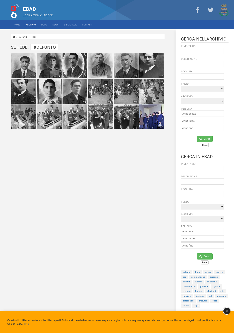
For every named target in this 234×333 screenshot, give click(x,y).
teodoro (186, 291)
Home (17, 24)
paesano (221, 296)
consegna (212, 281)
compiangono (198, 277)
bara (197, 272)
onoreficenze (189, 286)
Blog (44, 24)
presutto (203, 300)
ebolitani (211, 291)
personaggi (188, 300)
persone (214, 277)
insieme (200, 296)
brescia (198, 291)
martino (220, 272)
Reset (204, 145)
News (55, 24)
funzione (187, 296)
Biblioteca (70, 24)
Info (26, 323)
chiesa (208, 272)
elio (222, 291)
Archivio (31, 24)
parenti (186, 281)
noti (210, 296)
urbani (186, 305)
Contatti (87, 24)
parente (204, 286)
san (184, 277)
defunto (186, 272)
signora (216, 286)
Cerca (204, 138)
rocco (214, 300)
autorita (198, 281)
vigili (196, 305)
